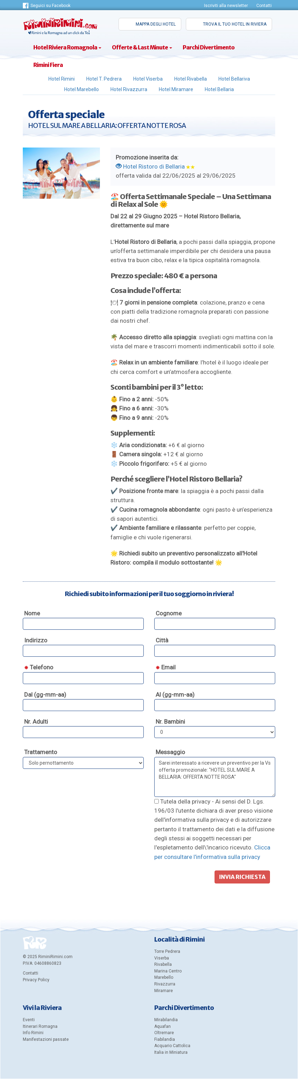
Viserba (161, 958)
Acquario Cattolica (172, 1045)
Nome (32, 613)
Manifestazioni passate (46, 1039)
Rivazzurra (164, 984)
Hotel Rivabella (190, 79)
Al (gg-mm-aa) (175, 694)
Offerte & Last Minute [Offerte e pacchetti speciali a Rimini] (142, 47)
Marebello (163, 977)
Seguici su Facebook (50, 5)
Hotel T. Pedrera (104, 79)
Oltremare (164, 1032)
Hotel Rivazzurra (128, 89)
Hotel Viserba (148, 79)
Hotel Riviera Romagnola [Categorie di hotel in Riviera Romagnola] (67, 47)
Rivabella (163, 964)
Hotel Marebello (81, 89)
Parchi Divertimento (209, 47)
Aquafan (162, 1026)
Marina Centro (168, 971)
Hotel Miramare (176, 89)
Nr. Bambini (170, 721)
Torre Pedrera (167, 951)
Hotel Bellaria (219, 89)
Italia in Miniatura (171, 1052)
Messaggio (170, 752)
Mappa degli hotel (156, 24)
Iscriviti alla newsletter (226, 5)
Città (162, 640)
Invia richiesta (242, 876)
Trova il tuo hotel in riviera (234, 24)
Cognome (169, 613)
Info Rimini (33, 1032)
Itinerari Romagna (40, 1026)
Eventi (29, 1019)
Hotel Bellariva (234, 79)
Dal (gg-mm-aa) (45, 694)
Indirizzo (35, 640)
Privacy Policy (36, 979)
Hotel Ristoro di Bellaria (150, 166)
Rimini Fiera (48, 64)
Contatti (264, 5)
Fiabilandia (164, 1039)
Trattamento (40, 752)
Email (166, 667)
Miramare (163, 990)
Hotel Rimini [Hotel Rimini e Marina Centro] (61, 79)
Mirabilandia (166, 1019)
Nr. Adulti (36, 721)
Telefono (38, 667)
